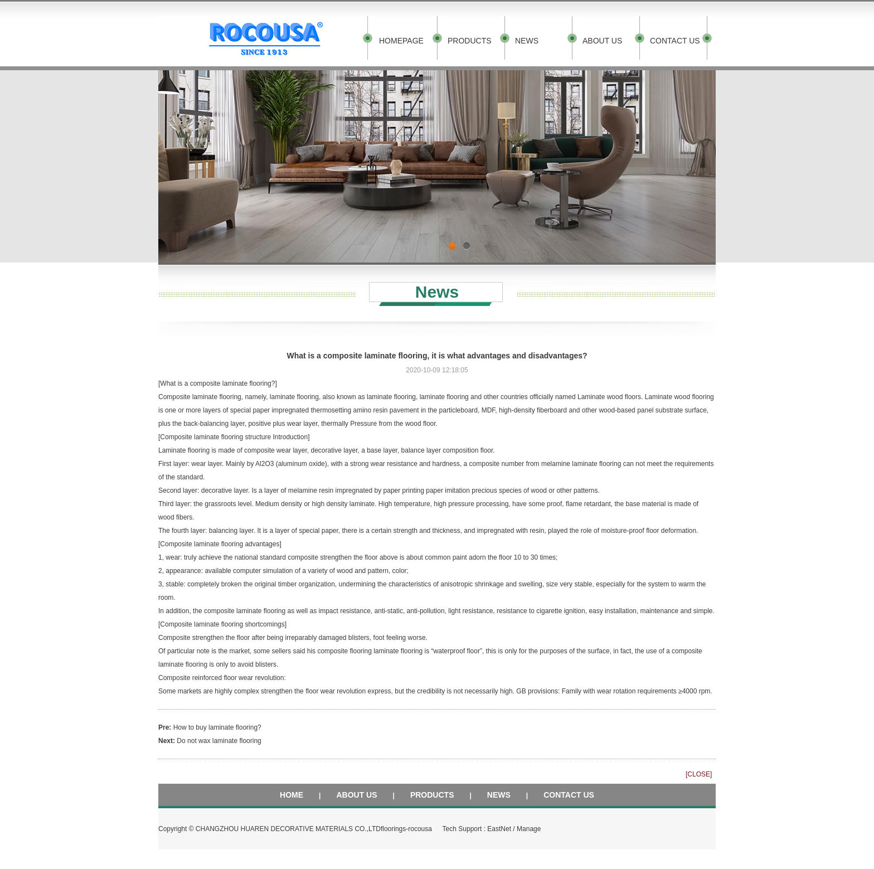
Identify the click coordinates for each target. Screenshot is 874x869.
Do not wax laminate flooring (219, 741)
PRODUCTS (470, 40)
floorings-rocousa (406, 829)
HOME (291, 794)
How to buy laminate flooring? (217, 727)
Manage (529, 829)
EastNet (499, 829)
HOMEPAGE (401, 40)
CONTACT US (675, 40)
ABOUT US (602, 40)
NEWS (526, 40)
